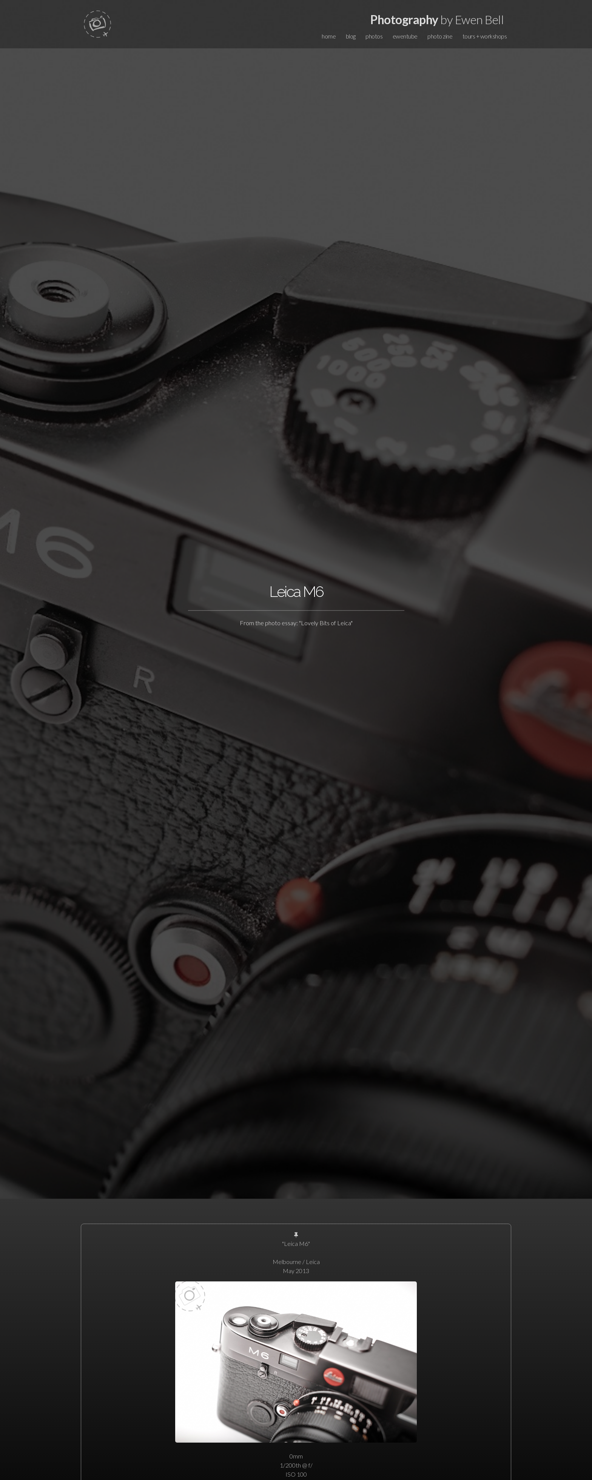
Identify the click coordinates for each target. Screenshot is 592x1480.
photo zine (439, 36)
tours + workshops (484, 36)
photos (373, 36)
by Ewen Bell (437, 19)
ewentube (405, 36)
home (329, 36)
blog (351, 36)
